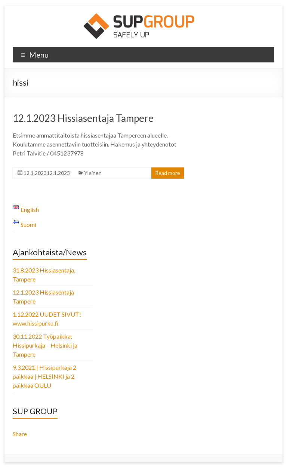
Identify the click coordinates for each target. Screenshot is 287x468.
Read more (167, 173)
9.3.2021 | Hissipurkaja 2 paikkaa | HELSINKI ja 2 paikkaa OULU (44, 376)
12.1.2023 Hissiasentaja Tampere (83, 118)
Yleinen (93, 173)
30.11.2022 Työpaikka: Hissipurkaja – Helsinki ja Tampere (45, 345)
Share (20, 433)
